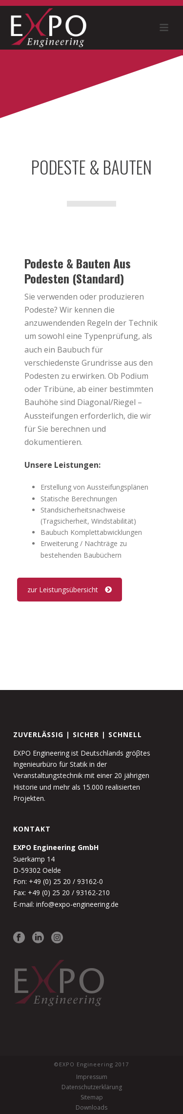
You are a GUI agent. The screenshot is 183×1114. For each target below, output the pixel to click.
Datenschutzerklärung (91, 1087)
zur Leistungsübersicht (69, 589)
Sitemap (92, 1097)
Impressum (91, 1077)
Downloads (91, 1108)
